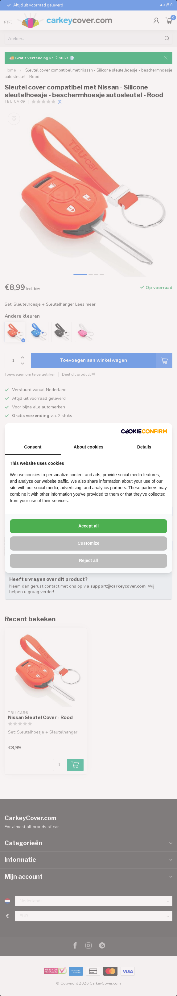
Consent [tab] (32, 446)
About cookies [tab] (88, 446)
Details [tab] (144, 446)
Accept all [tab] (88, 525)
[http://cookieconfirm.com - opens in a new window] (144, 431)
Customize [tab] (89, 543)
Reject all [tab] (88, 560)
